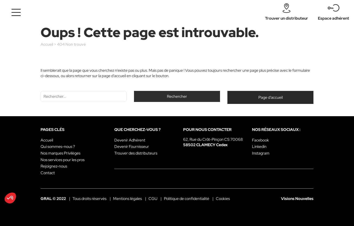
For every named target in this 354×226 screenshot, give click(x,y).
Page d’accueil (270, 97)
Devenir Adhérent (129, 140)
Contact (48, 172)
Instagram (260, 153)
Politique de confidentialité (186, 198)
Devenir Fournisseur (131, 146)
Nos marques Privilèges (60, 153)
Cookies (223, 198)
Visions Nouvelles (297, 198)
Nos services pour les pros (63, 159)
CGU (152, 198)
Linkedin (259, 146)
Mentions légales (127, 198)
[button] (10, 198)
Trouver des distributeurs (135, 153)
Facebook (260, 140)
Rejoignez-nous (54, 166)
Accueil (47, 44)
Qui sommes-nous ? (58, 146)
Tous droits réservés (89, 198)
